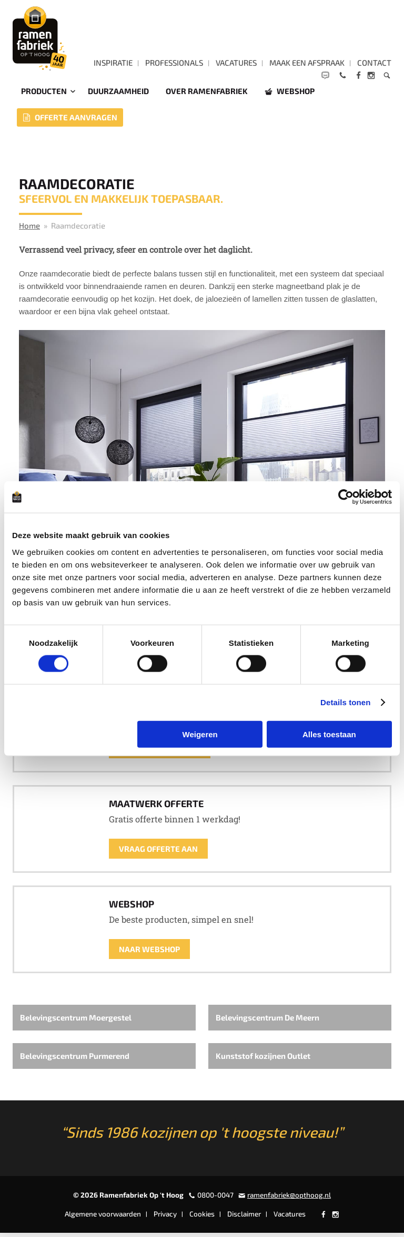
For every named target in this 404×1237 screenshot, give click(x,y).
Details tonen (345, 702)
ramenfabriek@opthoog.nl (289, 1199)
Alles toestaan (329, 733)
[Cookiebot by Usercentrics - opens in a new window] (346, 497)
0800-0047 (215, 1199)
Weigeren (200, 733)
